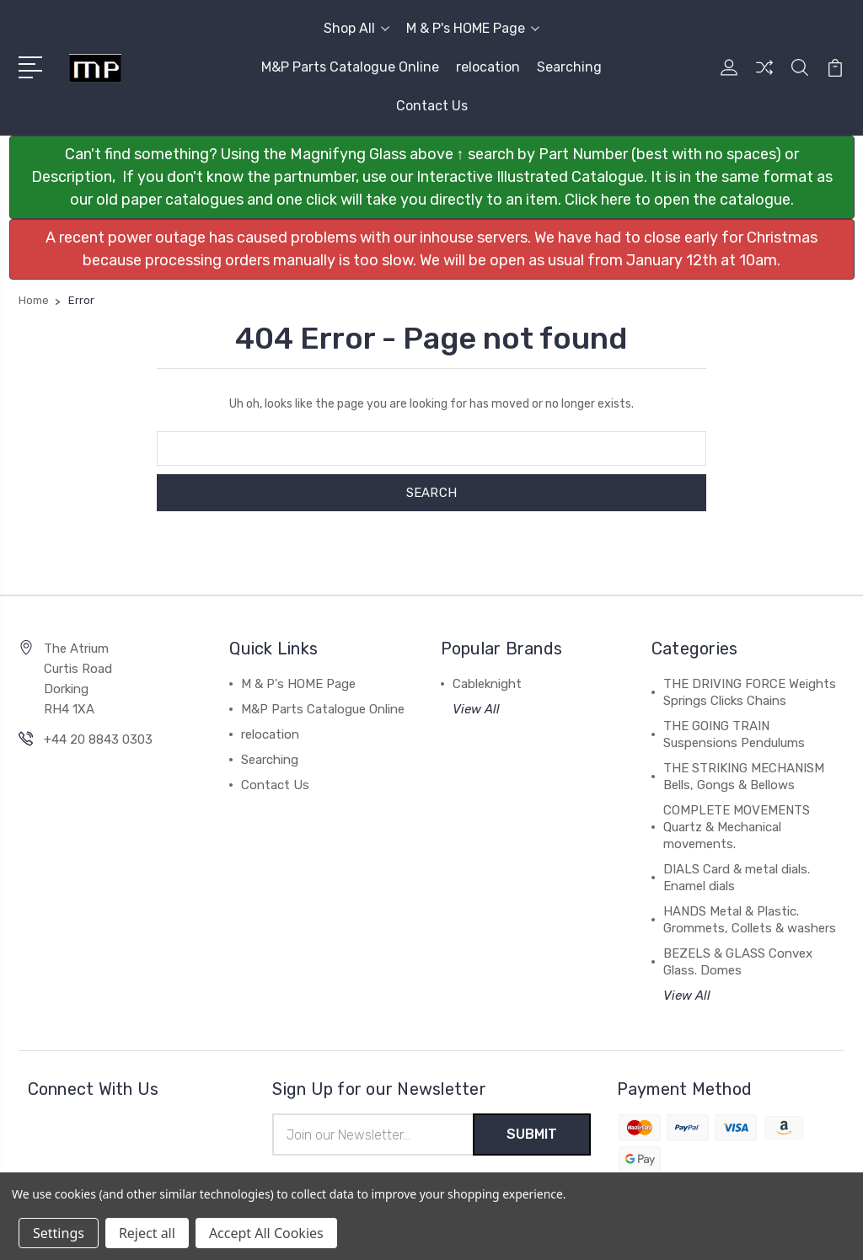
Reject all (147, 1233)
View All (476, 709)
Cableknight (487, 683)
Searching (569, 67)
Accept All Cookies (266, 1233)
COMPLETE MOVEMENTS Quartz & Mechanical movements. (736, 827)
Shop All (356, 28)
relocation (488, 67)
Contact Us (432, 106)
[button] (432, 177)
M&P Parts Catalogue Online (350, 67)
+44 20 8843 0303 (98, 739)
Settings (58, 1233)
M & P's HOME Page (472, 28)
